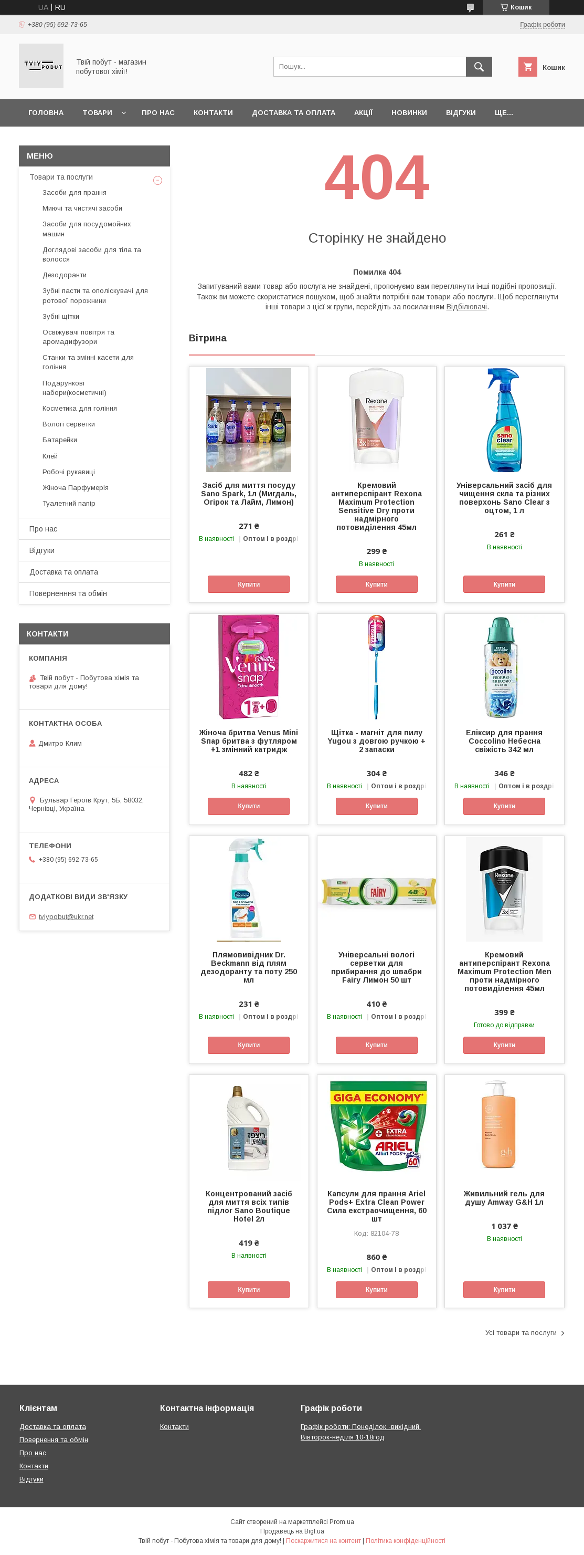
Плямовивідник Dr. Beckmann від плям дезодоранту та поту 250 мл (248, 967)
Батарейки (60, 440)
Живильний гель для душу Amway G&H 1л (504, 1197)
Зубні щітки (61, 316)
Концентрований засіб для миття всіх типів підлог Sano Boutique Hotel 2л (249, 1206)
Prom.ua (342, 1522)
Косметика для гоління (80, 408)
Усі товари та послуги (521, 1333)
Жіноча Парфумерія (76, 488)
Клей (50, 456)
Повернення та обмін (53, 1440)
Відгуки (461, 113)
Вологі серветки (69, 424)
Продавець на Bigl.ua (292, 1531)
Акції (363, 113)
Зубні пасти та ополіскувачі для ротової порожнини (95, 295)
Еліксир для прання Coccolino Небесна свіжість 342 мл (504, 741)
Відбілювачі (467, 306)
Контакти (213, 113)
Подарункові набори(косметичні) (75, 387)
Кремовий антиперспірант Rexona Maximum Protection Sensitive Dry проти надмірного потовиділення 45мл (376, 506)
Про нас (158, 113)
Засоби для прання (75, 192)
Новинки (409, 113)
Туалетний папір (69, 503)
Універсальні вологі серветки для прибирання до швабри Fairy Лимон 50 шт (376, 967)
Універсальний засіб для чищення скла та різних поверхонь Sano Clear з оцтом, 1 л (504, 498)
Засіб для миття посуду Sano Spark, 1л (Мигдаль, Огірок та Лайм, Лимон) (248, 493)
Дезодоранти (65, 275)
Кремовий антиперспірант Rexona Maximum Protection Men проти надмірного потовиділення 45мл (504, 972)
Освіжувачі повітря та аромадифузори (78, 337)
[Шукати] (479, 67)
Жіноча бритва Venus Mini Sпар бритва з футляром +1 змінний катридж (248, 741)
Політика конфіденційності (405, 1540)
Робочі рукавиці (69, 472)
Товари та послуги (61, 177)
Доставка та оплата (293, 113)
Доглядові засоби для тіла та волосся (92, 254)
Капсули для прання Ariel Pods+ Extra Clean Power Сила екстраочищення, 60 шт (377, 1206)
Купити (249, 584)
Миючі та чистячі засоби (82, 208)
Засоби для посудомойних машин (87, 228)
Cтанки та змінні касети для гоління (88, 362)
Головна (45, 113)
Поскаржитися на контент (323, 1540)
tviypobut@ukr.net (66, 917)
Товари (97, 113)
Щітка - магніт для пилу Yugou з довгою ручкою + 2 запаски (376, 741)
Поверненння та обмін (68, 593)
